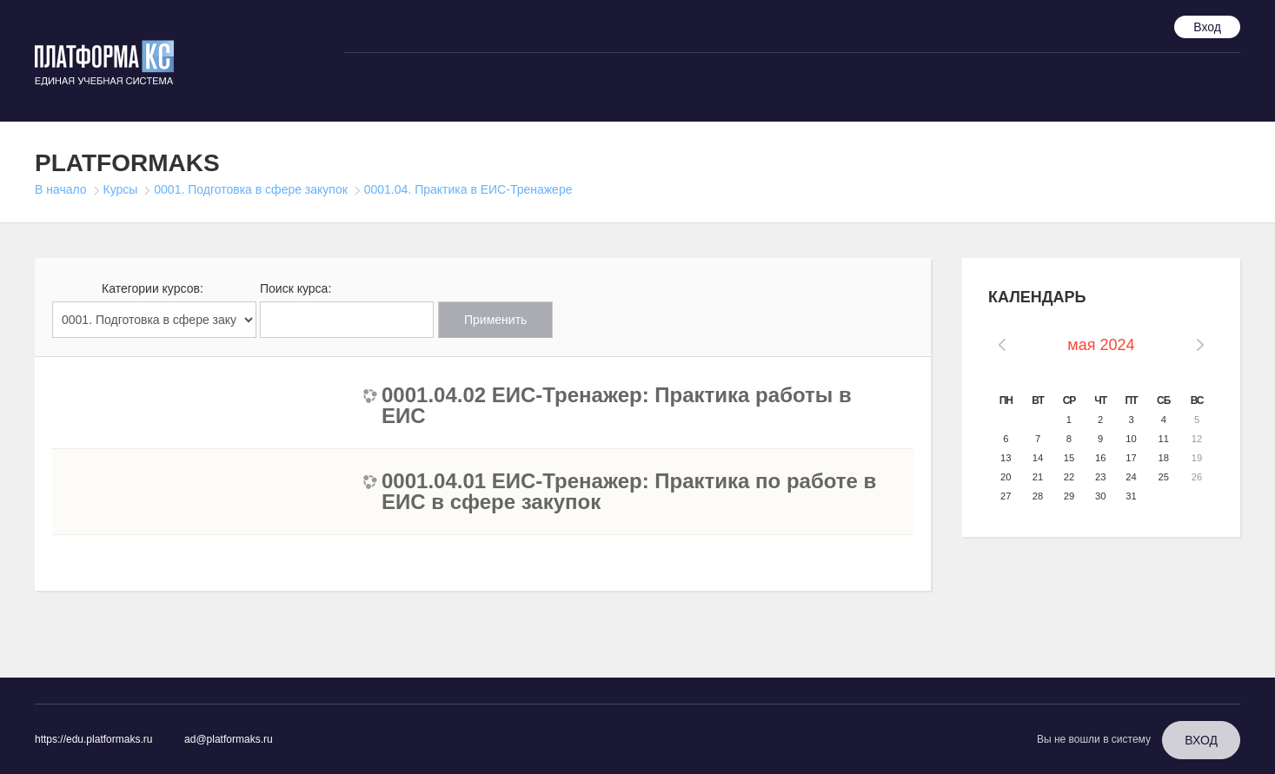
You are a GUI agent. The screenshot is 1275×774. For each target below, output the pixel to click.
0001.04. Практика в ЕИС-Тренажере (468, 189)
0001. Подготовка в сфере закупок (251, 189)
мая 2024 (1100, 345)
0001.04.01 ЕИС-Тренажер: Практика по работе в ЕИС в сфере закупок (629, 492)
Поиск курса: (295, 288)
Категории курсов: (152, 288)
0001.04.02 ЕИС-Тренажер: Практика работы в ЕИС (617, 406)
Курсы (120, 189)
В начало (61, 189)
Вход (1207, 27)
